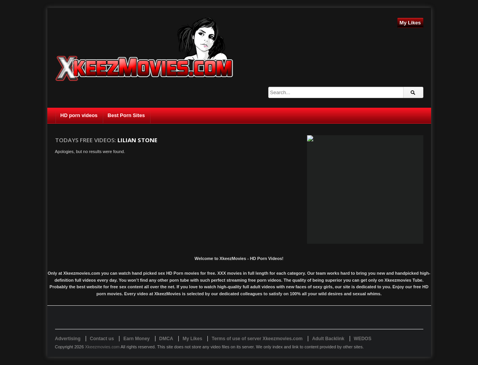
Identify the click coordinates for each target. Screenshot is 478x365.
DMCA (166, 338)
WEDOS (362, 338)
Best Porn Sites (126, 115)
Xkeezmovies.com (102, 346)
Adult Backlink (328, 338)
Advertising (68, 338)
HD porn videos (79, 115)
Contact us (102, 338)
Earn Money (136, 338)
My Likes (410, 23)
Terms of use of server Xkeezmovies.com (257, 338)
